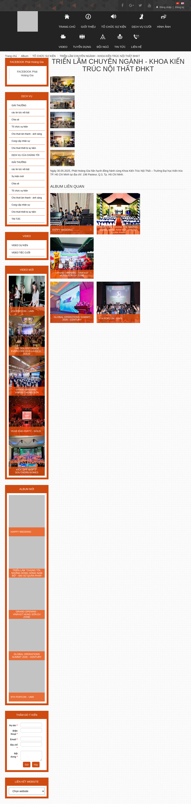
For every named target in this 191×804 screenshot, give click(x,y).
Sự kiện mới (18, 176)
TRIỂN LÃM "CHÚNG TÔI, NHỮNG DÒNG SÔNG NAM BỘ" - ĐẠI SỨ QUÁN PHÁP (26, 573)
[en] (182, 3)
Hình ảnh (164, 21)
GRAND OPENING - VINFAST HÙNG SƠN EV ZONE (26, 614)
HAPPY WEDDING (21, 531)
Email (14, 739)
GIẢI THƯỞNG (19, 105)
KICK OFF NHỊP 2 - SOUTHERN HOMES (26, 471)
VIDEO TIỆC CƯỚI (21, 252)
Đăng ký (179, 7)
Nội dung (14, 755)
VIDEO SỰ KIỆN (20, 245)
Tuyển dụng (82, 41)
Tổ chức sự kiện (20, 126)
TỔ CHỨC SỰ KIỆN (113, 21)
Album (24, 56)
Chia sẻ (15, 119)
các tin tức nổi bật (20, 112)
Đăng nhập (165, 7)
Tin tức (120, 41)
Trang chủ (11, 56)
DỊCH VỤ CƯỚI (141, 21)
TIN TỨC (16, 219)
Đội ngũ (103, 41)
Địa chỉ (14, 746)
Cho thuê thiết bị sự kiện (24, 148)
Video (63, 41)
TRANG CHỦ (67, 21)
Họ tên (13, 725)
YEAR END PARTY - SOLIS (26, 431)
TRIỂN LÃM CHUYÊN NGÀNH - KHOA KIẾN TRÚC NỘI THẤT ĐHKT (100, 56)
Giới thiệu (88, 21)
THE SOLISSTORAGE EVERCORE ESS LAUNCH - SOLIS (27, 351)
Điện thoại (14, 732)
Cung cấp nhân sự (21, 141)
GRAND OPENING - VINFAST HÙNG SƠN (27, 391)
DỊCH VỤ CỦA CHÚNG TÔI (25, 155)
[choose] (27, 791)
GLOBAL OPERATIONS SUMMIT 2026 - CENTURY (27, 655)
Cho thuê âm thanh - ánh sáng (27, 134)
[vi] (177, 3)
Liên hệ (136, 41)
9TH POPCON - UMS (22, 311)
